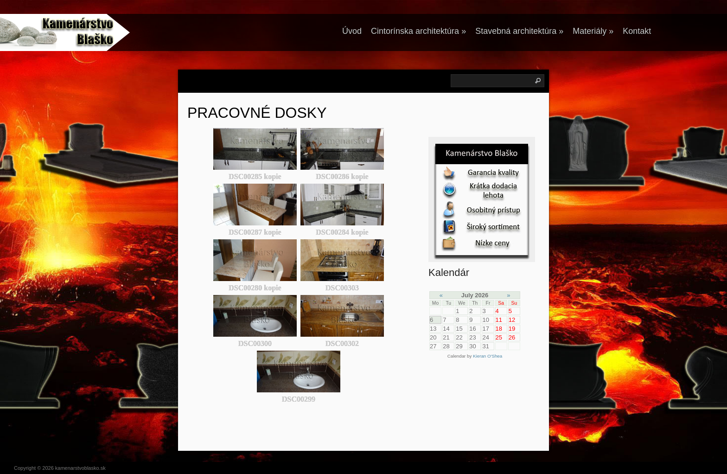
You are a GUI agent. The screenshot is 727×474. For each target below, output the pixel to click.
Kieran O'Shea (487, 356)
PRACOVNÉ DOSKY (257, 112)
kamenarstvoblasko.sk (80, 468)
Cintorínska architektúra (418, 31)
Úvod (352, 31)
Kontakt (637, 31)
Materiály (593, 31)
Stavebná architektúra (519, 31)
